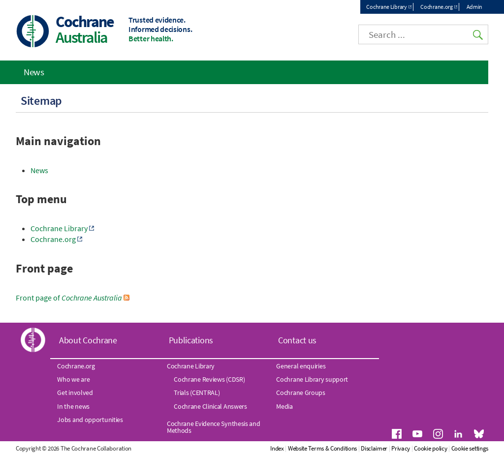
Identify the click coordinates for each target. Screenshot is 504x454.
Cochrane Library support (312, 379)
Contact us (297, 340)
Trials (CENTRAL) (197, 392)
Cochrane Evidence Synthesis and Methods (213, 427)
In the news (73, 406)
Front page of (69, 298)
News (39, 170)
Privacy (400, 448)
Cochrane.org (436, 6)
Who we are (73, 379)
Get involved (75, 392)
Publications (191, 340)
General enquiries (300, 366)
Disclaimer (374, 448)
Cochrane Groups (300, 392)
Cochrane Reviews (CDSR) (209, 379)
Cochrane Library (386, 6)
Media (284, 406)
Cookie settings (470, 448)
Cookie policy (430, 448)
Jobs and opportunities (90, 419)
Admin (475, 6)
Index (277, 448)
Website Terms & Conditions (322, 448)
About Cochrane (88, 340)
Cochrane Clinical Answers (210, 406)
